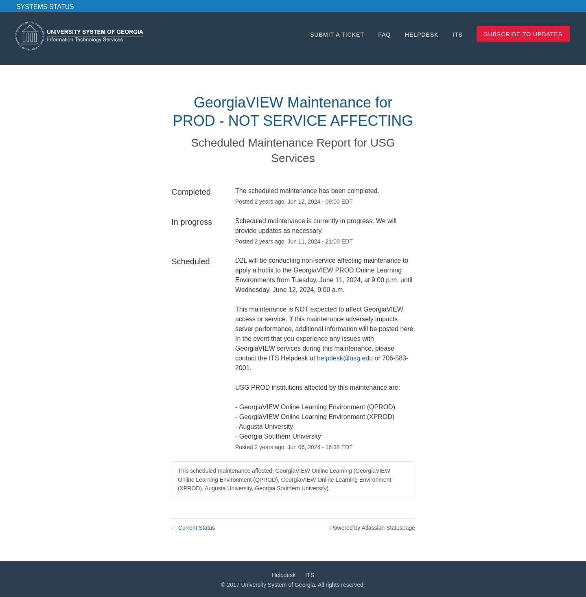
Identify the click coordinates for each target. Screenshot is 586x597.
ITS (458, 34)
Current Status (193, 528)
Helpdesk (422, 34)
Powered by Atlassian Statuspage (372, 528)
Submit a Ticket (337, 34)
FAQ (384, 34)
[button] (523, 34)
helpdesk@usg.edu (345, 358)
